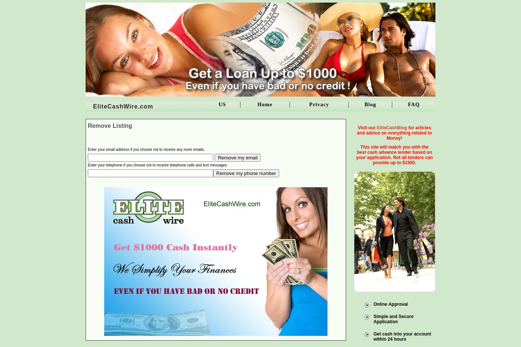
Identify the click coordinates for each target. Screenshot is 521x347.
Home (265, 104)
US (222, 104)
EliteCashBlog (392, 127)
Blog (370, 104)
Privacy (319, 104)
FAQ (414, 104)
